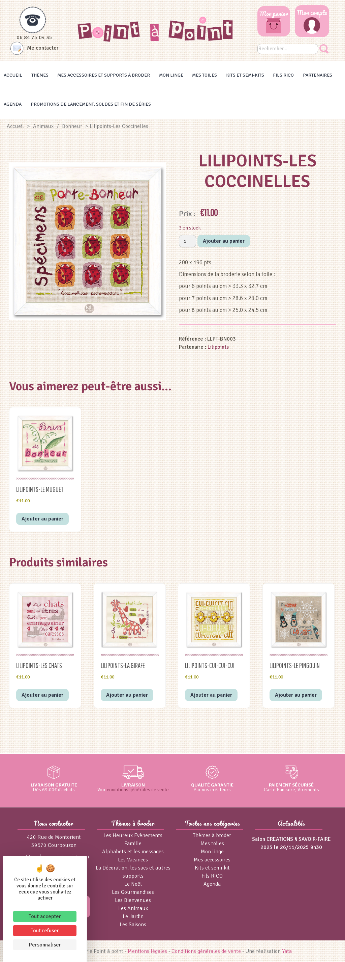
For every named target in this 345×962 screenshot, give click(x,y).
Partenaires (317, 75)
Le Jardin (133, 916)
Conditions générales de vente (206, 951)
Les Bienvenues (133, 900)
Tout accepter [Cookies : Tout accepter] (45, 916)
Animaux (43, 126)
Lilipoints (218, 347)
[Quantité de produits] (187, 241)
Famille (133, 843)
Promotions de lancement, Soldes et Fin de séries (91, 104)
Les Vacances (133, 859)
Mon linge (171, 75)
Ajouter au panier (224, 241)
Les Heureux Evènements (132, 835)
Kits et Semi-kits (245, 75)
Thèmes (40, 75)
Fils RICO (283, 75)
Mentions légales (147, 951)
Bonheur (72, 126)
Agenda (13, 104)
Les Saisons (133, 924)
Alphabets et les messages (133, 851)
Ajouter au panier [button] (42, 518)
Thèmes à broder (212, 835)
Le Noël (133, 884)
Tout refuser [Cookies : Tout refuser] (45, 930)
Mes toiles (204, 75)
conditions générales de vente (138, 789)
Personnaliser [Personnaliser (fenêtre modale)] (45, 944)
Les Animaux (133, 908)
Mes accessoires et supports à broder (103, 75)
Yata (287, 951)
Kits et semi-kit (212, 867)
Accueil (13, 75)
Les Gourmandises (133, 892)
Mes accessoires (212, 859)
